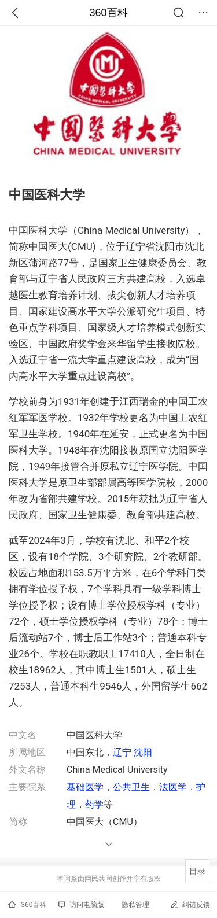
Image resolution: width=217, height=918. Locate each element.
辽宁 (122, 752)
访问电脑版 (81, 905)
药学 (94, 804)
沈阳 (143, 752)
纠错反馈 (190, 904)
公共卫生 (131, 786)
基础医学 (85, 786)
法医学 (173, 786)
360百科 (108, 13)
